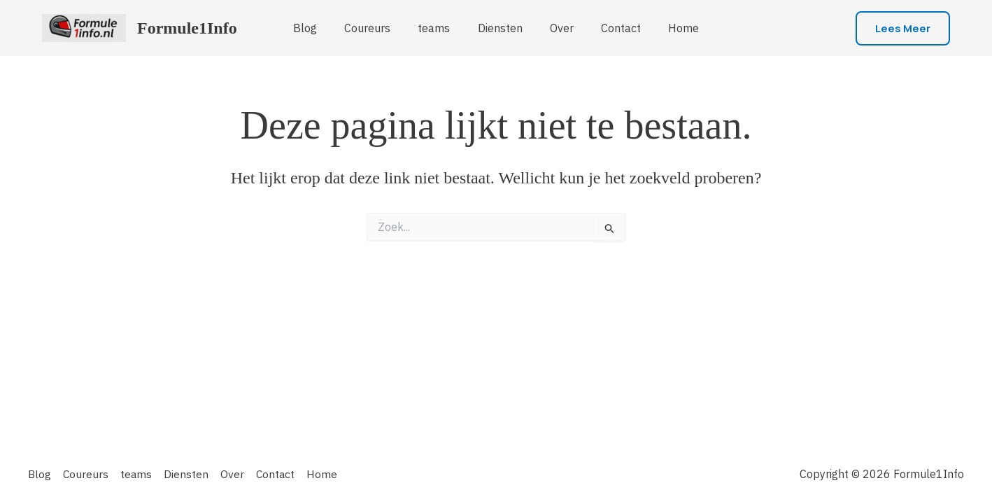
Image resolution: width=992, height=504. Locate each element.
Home (668, 28)
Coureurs (378, 28)
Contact (611, 28)
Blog (320, 28)
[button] (903, 28)
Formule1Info (187, 28)
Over (557, 28)
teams (439, 28)
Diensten (500, 28)
